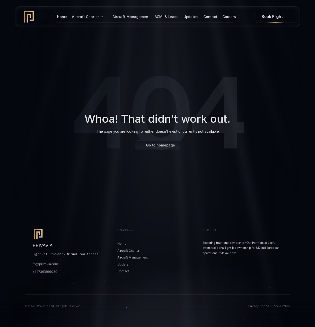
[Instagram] (207, 274)
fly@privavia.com (45, 272)
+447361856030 (45, 280)
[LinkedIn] (231, 274)
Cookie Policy (280, 306)
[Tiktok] (219, 274)
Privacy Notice (258, 306)
